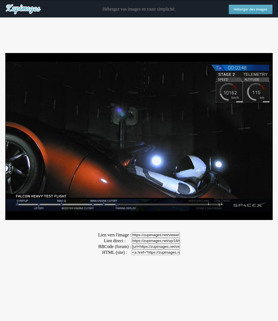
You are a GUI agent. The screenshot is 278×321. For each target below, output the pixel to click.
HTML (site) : (114, 252)
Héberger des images (250, 9)
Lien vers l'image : (114, 234)
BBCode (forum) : (114, 246)
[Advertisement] (139, 35)
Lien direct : (114, 240)
